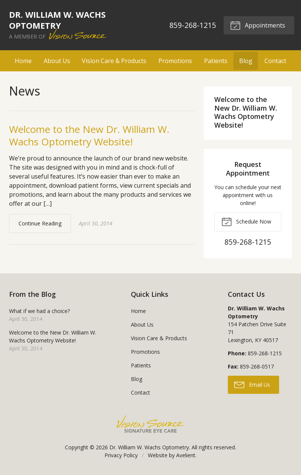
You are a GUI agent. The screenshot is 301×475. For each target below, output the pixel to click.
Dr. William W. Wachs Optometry (149, 447)
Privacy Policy (121, 455)
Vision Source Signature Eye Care (150, 424)
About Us (57, 61)
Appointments (257, 25)
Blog (245, 61)
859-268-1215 (192, 25)
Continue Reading (39, 223)
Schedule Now (246, 221)
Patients (215, 61)
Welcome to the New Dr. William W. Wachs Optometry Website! (89, 135)
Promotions (175, 61)
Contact (275, 61)
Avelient (185, 455)
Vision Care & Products (114, 61)
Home (23, 61)
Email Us (252, 384)
